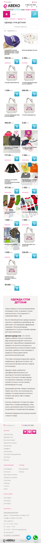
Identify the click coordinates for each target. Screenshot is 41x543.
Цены (6, 489)
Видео (23, 10)
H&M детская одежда (11, 244)
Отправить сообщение (12, 535)
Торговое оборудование (12, 454)
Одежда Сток (22, 19)
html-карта (7, 498)
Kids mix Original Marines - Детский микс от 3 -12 (29, 180)
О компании (9, 10)
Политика (7, 480)
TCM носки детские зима (29, 212)
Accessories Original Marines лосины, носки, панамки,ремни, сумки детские (12, 52)
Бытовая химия (9, 440)
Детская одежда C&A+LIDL (29, 50)
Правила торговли (10, 477)
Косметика (7, 446)
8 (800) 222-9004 (30, 5)
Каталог (12, 19)
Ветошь (6, 460)
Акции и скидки (31, 10)
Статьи (6, 486)
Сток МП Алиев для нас (29, 115)
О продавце (8, 469)
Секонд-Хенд (8, 434)
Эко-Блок (7, 457)
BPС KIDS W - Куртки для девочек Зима (11, 148)
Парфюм (7, 448)
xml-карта (7, 501)
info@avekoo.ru (10, 425)
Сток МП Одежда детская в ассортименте (29, 83)
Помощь (7, 483)
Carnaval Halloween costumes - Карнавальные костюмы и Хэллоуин (12, 181)
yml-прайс (7, 503)
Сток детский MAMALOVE (12, 82)
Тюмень (21, 472)
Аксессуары (8, 451)
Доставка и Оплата (10, 475)
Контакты (17, 10)
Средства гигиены (10, 443)
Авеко (6, 19)
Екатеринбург (24, 469)
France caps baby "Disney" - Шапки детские (29, 148)
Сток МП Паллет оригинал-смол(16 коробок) (10, 278)
